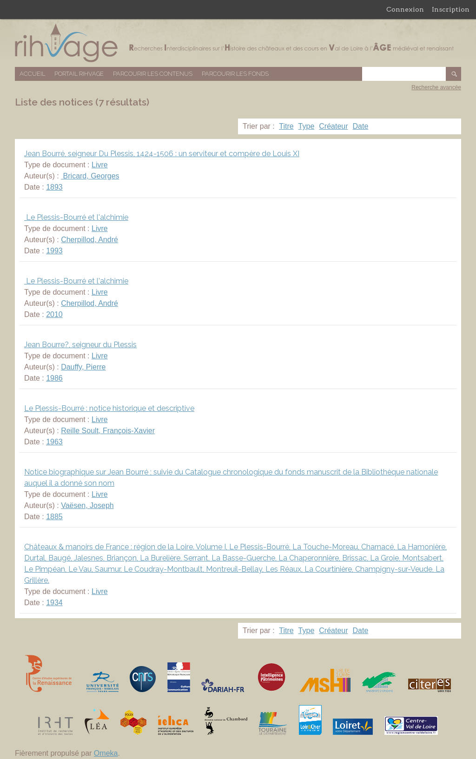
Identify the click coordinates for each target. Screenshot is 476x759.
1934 (54, 603)
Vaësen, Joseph (87, 505)
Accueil (32, 73)
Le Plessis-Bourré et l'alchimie (76, 217)
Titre (286, 126)
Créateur (333, 126)
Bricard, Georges (90, 176)
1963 (54, 442)
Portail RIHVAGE (79, 73)
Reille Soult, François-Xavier (108, 431)
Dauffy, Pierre (83, 367)
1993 (54, 251)
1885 (54, 517)
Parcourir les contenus (152, 73)
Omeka (106, 753)
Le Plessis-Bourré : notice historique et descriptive (109, 408)
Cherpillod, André (89, 240)
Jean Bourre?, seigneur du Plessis (80, 344)
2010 (54, 314)
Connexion (405, 9)
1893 (54, 187)
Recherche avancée (436, 87)
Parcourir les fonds (235, 73)
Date (361, 126)
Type (306, 126)
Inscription (450, 9)
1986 (54, 378)
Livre (100, 165)
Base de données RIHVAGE (238, 43)
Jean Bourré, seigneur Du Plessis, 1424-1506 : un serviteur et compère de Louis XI (161, 153)
